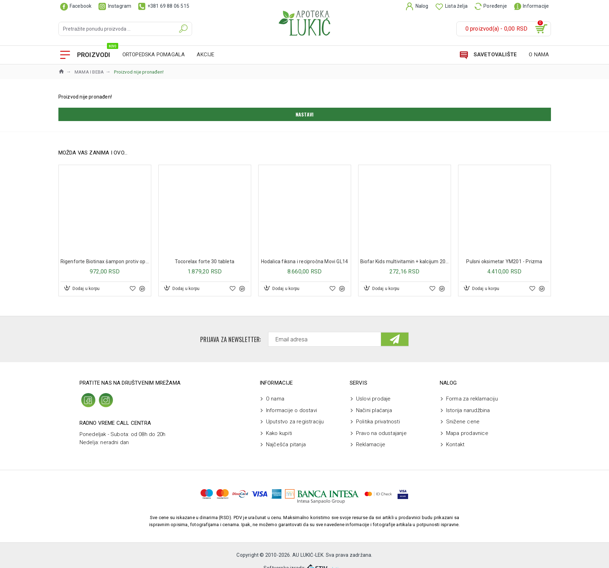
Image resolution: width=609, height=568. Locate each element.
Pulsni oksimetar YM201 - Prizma (504, 261)
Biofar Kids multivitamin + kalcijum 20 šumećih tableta (404, 261)
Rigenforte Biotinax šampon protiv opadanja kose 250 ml (105, 261)
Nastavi (304, 114)
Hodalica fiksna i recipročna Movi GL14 (304, 261)
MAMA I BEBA (89, 72)
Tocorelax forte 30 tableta (204, 261)
